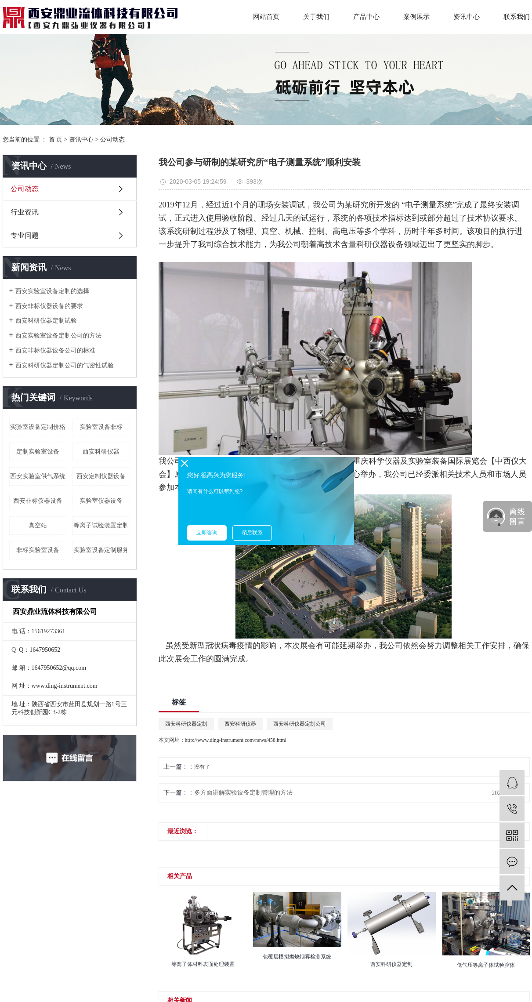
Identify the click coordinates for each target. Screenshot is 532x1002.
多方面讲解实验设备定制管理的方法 (243, 792)
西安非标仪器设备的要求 (49, 306)
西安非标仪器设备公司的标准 (55, 350)
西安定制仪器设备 (101, 476)
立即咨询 (206, 533)
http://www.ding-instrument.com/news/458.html (236, 740)
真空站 (38, 525)
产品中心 (366, 16)
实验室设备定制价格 (37, 427)
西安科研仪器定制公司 (299, 724)
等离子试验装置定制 (101, 525)
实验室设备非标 (101, 427)
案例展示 (416, 16)
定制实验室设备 (37, 451)
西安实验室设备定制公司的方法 (58, 335)
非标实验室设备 (37, 550)
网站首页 (266, 16)
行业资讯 (25, 212)
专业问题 (25, 235)
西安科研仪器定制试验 (46, 320)
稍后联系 (252, 533)
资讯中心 (466, 16)
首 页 (56, 139)
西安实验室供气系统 (37, 476)
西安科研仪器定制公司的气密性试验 (64, 365)
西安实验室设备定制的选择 (52, 291)
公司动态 (112, 139)
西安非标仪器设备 (37, 500)
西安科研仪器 (101, 451)
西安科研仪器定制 (186, 724)
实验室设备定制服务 (101, 550)
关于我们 (316, 16)
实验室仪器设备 (101, 500)
